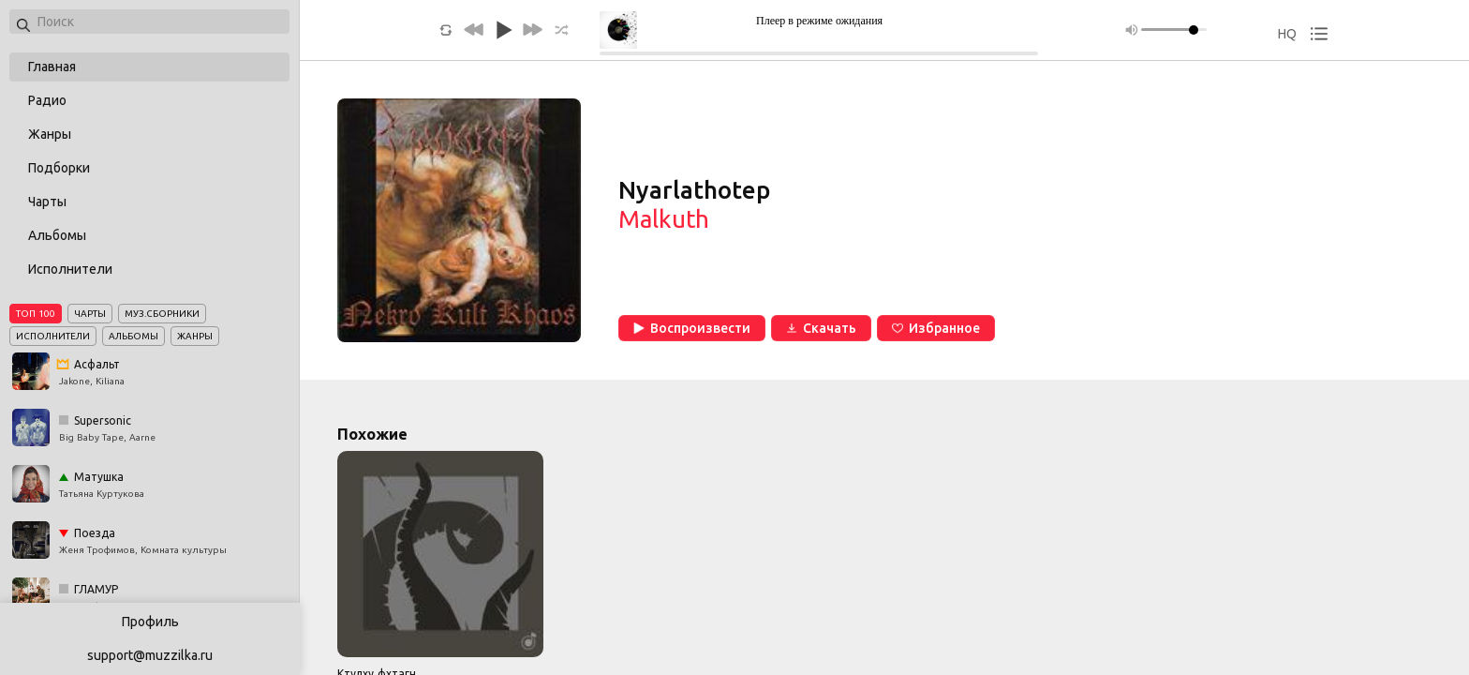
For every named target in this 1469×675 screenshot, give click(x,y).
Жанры (49, 134)
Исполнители (70, 269)
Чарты (47, 201)
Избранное (936, 328)
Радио (47, 100)
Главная (52, 66)
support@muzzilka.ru (150, 655)
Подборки (59, 167)
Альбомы (57, 235)
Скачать (821, 328)
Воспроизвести (691, 328)
